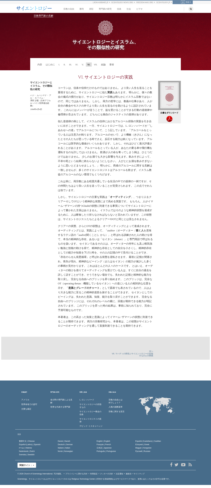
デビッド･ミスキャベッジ (90, 426)
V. (83, 64)
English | (103, 441)
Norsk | (65, 451)
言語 (185, 2)
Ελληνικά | (142, 444)
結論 (103, 64)
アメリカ (25, 400)
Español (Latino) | (30, 444)
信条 (119, 9)
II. (65, 64)
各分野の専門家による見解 (61, 401)
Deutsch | (65, 444)
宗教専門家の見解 (43, 15)
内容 (39, 64)
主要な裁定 (26, 409)
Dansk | (64, 441)
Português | (106, 451)
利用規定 (94, 474)
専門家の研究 (105, 9)
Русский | (142, 451)
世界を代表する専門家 (60, 407)
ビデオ (139, 9)
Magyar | (143, 448)
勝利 (81, 9)
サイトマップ (139, 474)
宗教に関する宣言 (116, 411)
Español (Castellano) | (148, 441)
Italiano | (64, 448)
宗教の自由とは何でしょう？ (115, 401)
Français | (104, 444)
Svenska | (26, 455)
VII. (95, 64)
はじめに (50, 64)
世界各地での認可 (29, 404)
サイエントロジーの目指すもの (90, 405)
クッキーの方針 (106, 474)
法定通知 (119, 474)
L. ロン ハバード (86, 400)
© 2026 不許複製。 (40, 474)
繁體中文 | (27, 441)
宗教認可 (24, 392)
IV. (76, 64)
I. (59, 64)
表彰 (91, 9)
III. (70, 64)
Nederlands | (27, 451)
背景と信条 (83, 392)
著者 (111, 64)
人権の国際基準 (115, 407)
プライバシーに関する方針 (76, 474)
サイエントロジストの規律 (90, 420)
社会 (129, 9)
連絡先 (128, 474)
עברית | (25, 448)
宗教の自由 (68, 9)
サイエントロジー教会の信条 (90, 413)
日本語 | (104, 448)
